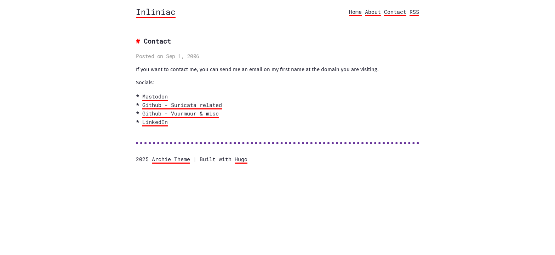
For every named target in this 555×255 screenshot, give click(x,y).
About (373, 11)
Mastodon (155, 96)
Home (355, 11)
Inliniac (156, 11)
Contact (395, 11)
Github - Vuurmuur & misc (180, 113)
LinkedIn (155, 121)
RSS (414, 11)
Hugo (241, 159)
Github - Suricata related (182, 104)
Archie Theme (171, 159)
